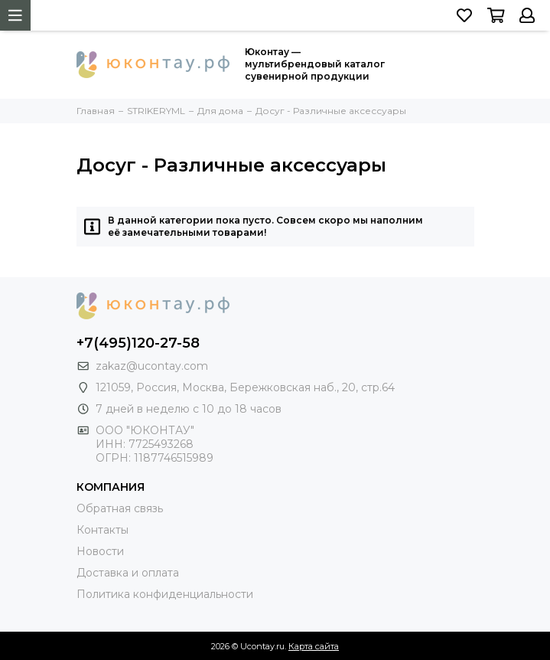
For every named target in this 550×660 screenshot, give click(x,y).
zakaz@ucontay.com (152, 366)
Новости (100, 551)
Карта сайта (313, 646)
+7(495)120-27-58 (138, 343)
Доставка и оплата (127, 573)
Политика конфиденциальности (164, 594)
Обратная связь (119, 508)
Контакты (102, 530)
